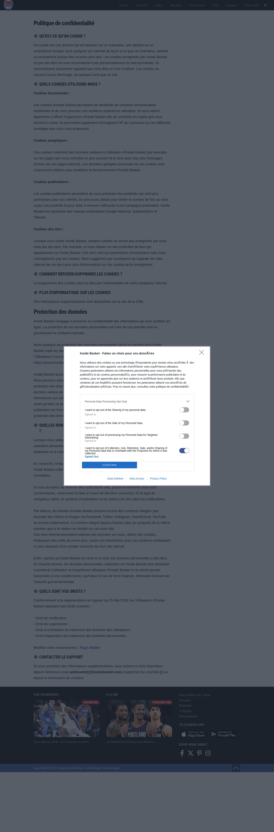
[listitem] (137, 401)
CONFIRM (109, 465)
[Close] (202, 353)
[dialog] (137, 416)
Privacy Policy (158, 478)
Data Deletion (115, 478)
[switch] (184, 409)
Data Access (136, 478)
